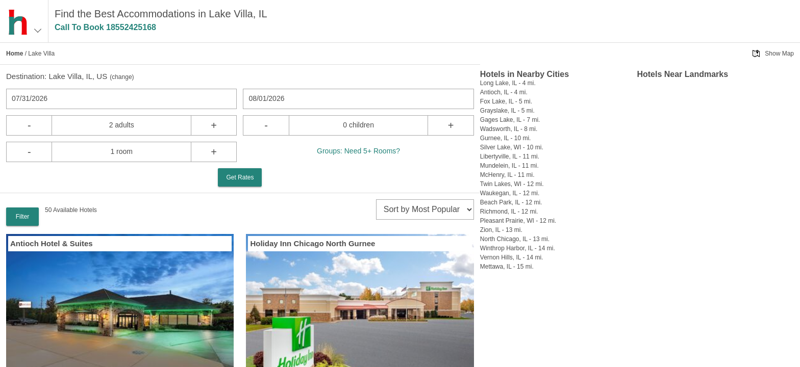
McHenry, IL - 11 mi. (507, 174)
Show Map (779, 53)
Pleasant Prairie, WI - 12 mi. (518, 220)
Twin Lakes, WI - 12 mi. (512, 184)
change (122, 77)
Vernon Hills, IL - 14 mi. (511, 257)
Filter (23, 216)
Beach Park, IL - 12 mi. (511, 202)
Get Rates (240, 177)
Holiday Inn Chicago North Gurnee (312, 243)
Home (14, 53)
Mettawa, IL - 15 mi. (507, 266)
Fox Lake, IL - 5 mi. (506, 101)
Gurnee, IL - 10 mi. (505, 138)
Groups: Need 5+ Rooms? (358, 151)
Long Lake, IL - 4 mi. (508, 83)
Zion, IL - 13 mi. (501, 229)
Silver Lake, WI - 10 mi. (511, 147)
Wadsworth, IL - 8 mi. (508, 129)
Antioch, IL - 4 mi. (504, 92)
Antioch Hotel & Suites (51, 243)
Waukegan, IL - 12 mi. (510, 193)
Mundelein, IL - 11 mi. (509, 165)
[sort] (425, 209)
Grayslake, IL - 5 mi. (507, 110)
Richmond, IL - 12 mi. (509, 211)
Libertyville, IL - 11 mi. (509, 156)
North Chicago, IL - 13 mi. (514, 239)
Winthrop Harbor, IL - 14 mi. (517, 248)
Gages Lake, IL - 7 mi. (510, 119)
